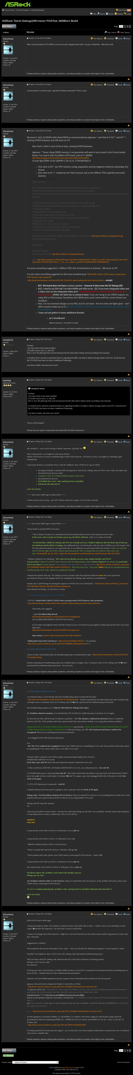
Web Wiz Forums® (68, 1067)
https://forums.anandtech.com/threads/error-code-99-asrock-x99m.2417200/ (89, 554)
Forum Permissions (124, 1062)
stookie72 (9, 340)
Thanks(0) (109, 39)
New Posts (122, 10)
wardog (8, 380)
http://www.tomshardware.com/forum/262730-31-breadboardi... (56, 617)
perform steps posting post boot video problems (62, 636)
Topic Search (110, 32)
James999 (43, 554)
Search (102, 14)
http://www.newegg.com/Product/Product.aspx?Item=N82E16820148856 (60, 158)
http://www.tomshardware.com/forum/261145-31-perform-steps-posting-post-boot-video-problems (66, 280)
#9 (38, 554)
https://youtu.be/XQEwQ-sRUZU (71, 641)
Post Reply (8, 26)
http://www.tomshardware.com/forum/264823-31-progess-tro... (56, 630)
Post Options (97, 39)
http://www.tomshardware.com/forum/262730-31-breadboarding (53, 700)
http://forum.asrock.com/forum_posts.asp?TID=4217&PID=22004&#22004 (57, 1025)
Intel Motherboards (37, 10)
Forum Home (9, 10)
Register (120, 14)
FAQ (94, 14)
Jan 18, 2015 (53, 554)
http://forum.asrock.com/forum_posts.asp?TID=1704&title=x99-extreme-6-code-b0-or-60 (62, 987)
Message (30, 32)
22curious (9, 38)
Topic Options (123, 32)
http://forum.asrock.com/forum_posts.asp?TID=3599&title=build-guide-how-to (58, 644)
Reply (128, 39)
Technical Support (22, 10)
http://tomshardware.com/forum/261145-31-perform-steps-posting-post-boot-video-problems (64, 603)
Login (129, 14)
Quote (120, 39)
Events (110, 14)
